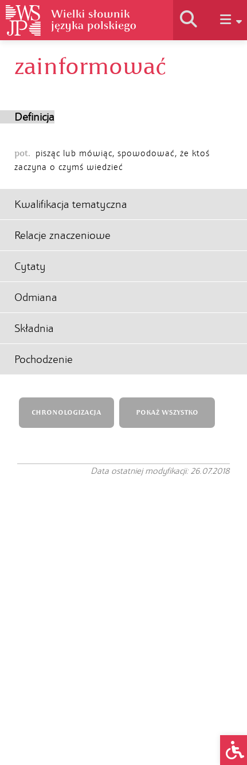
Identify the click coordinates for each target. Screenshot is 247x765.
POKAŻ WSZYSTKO (167, 412)
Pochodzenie (43, 359)
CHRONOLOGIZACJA (66, 412)
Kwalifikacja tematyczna (70, 204)
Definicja (34, 116)
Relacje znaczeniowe (62, 235)
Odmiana (35, 297)
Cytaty (30, 266)
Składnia (34, 328)
